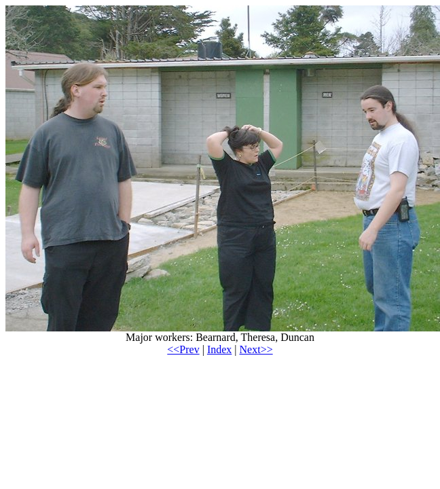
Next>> (256, 349)
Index (219, 349)
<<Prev (183, 349)
